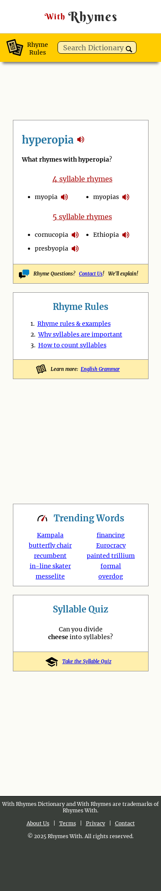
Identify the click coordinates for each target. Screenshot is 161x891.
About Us (38, 823)
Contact (125, 823)
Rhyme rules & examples (74, 324)
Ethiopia (106, 235)
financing (111, 535)
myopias (106, 197)
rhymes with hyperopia (80, 139)
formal (110, 566)
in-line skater (50, 566)
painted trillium (111, 556)
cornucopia (51, 235)
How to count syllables (72, 345)
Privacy (95, 823)
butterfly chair (50, 545)
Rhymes (81, 16)
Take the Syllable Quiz (80, 661)
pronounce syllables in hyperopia (64, 197)
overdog (110, 576)
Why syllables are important (80, 334)
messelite (50, 576)
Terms (67, 823)
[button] (129, 49)
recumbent (50, 556)
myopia (46, 197)
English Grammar (100, 369)
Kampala (50, 535)
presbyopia (51, 248)
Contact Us (91, 274)
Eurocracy (111, 545)
